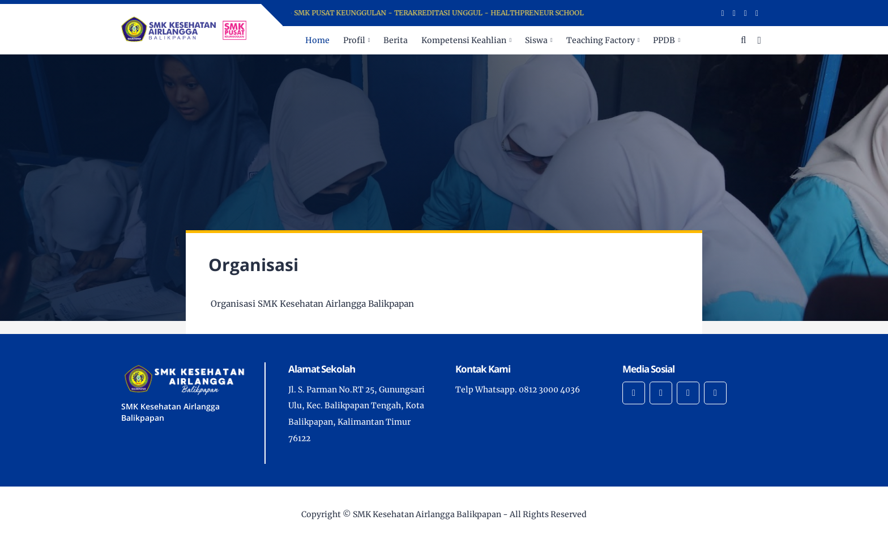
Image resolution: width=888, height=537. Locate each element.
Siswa (536, 40)
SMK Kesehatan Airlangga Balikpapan (427, 514)
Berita (395, 40)
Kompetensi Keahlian (463, 40)
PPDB (664, 40)
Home (317, 40)
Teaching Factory (600, 40)
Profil (354, 40)
